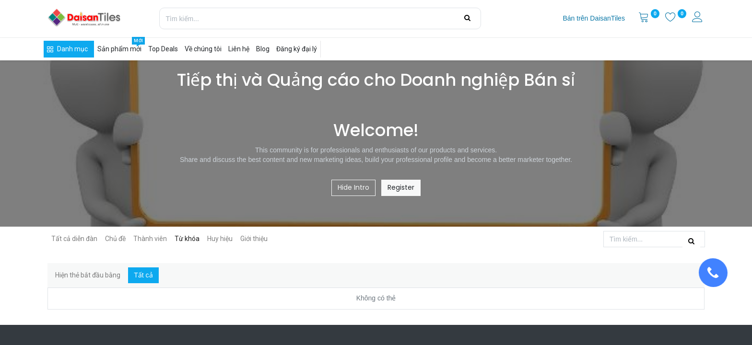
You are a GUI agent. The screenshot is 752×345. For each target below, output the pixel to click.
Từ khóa (187, 238)
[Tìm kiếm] (467, 18)
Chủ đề (115, 238)
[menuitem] (593, 18)
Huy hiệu (220, 238)
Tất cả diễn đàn (74, 238)
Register (401, 187)
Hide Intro (353, 187)
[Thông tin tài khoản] (698, 18)
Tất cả (143, 275)
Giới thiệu (254, 238)
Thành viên (150, 238)
